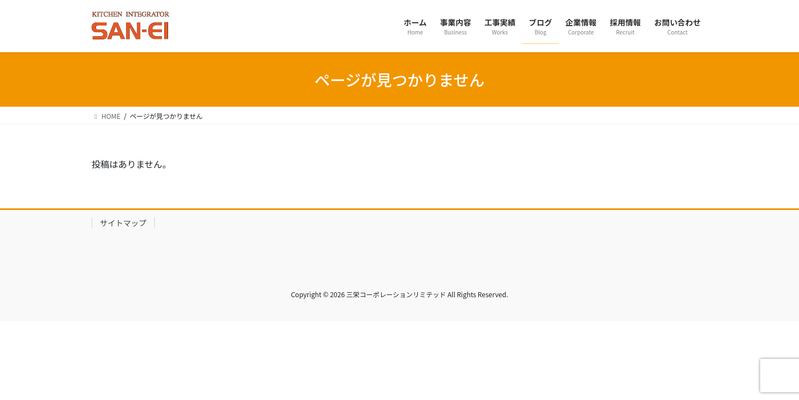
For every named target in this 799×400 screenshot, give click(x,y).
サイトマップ (123, 222)
